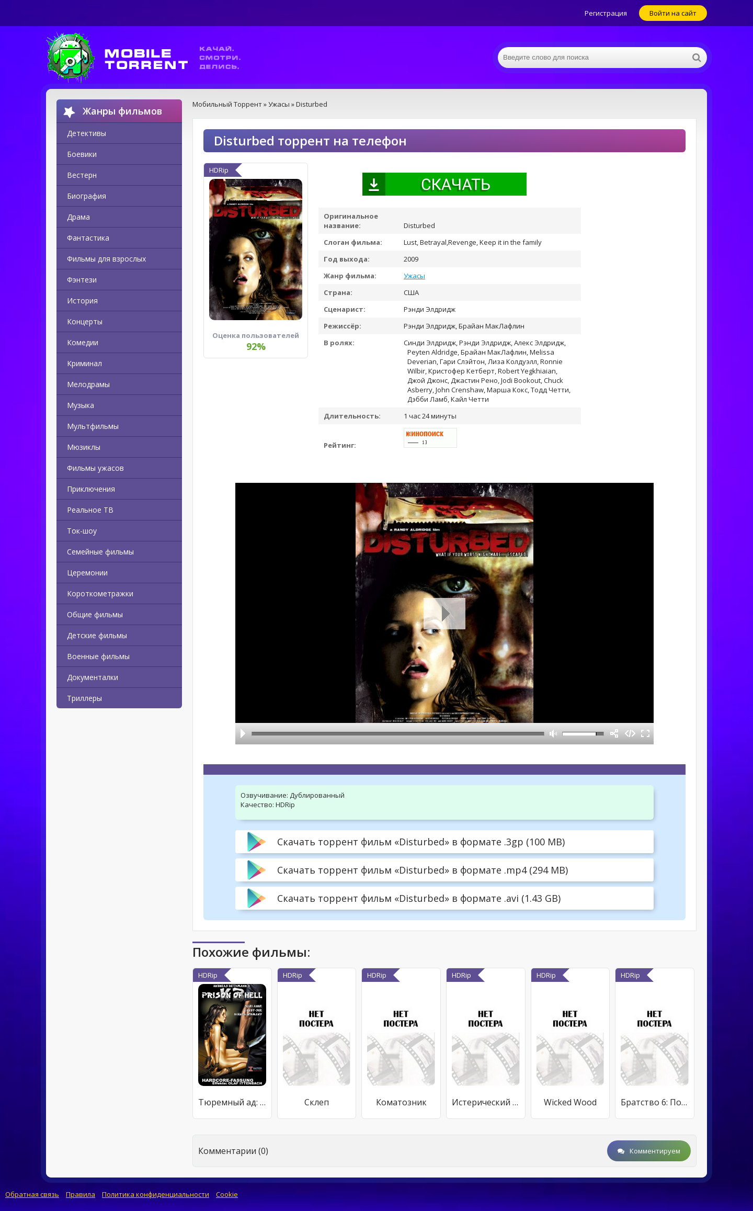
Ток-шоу (82, 531)
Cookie (227, 1194)
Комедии (82, 342)
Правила (80, 1194)
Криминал (84, 363)
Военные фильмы (98, 656)
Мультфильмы (93, 426)
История (82, 300)
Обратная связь (32, 1194)
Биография (86, 196)
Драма (78, 217)
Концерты (84, 321)
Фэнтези (82, 280)
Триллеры (84, 698)
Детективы (86, 133)
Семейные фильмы (100, 552)
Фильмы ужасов (95, 468)
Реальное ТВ (90, 510)
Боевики (82, 154)
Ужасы (414, 275)
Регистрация (606, 13)
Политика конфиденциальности (155, 1194)
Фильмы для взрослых (106, 259)
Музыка (80, 405)
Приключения (91, 489)
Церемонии (87, 573)
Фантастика (88, 238)
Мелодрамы (88, 384)
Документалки (92, 677)
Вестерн (82, 175)
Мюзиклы (83, 447)
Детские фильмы (97, 635)
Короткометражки (100, 593)
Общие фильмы (95, 614)
